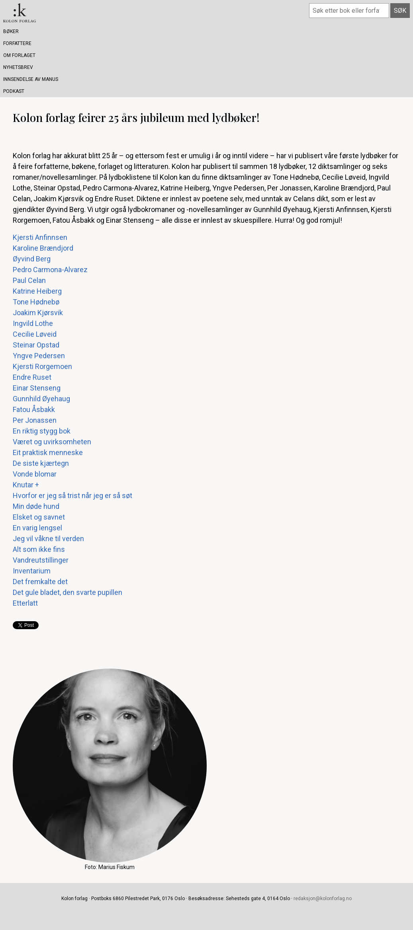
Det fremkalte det (40, 581)
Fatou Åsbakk (34, 409)
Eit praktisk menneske (48, 452)
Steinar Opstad (36, 345)
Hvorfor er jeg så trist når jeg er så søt (72, 495)
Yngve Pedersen (39, 355)
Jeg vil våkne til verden (48, 538)
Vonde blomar (35, 474)
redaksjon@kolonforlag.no (323, 898)
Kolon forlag (19, 12)
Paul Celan (29, 280)
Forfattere (17, 43)
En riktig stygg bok (41, 431)
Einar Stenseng (37, 388)
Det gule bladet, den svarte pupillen (67, 592)
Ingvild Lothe (33, 323)
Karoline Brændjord (43, 248)
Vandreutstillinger (41, 560)
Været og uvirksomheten (52, 442)
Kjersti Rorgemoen (42, 366)
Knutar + (26, 485)
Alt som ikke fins (39, 549)
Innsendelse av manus (30, 79)
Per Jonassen (35, 420)
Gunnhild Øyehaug (41, 398)
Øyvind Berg (32, 259)
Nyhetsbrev (18, 67)
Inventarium (32, 571)
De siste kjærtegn (41, 463)
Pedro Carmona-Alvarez (50, 269)
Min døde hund (36, 506)
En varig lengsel (37, 528)
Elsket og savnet (39, 517)
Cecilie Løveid (35, 334)
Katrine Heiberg (37, 291)
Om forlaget (19, 55)
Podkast (13, 91)
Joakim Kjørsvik (38, 312)
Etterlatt (25, 603)
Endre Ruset (32, 377)
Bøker (11, 31)
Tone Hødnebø (36, 302)
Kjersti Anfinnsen (40, 237)
